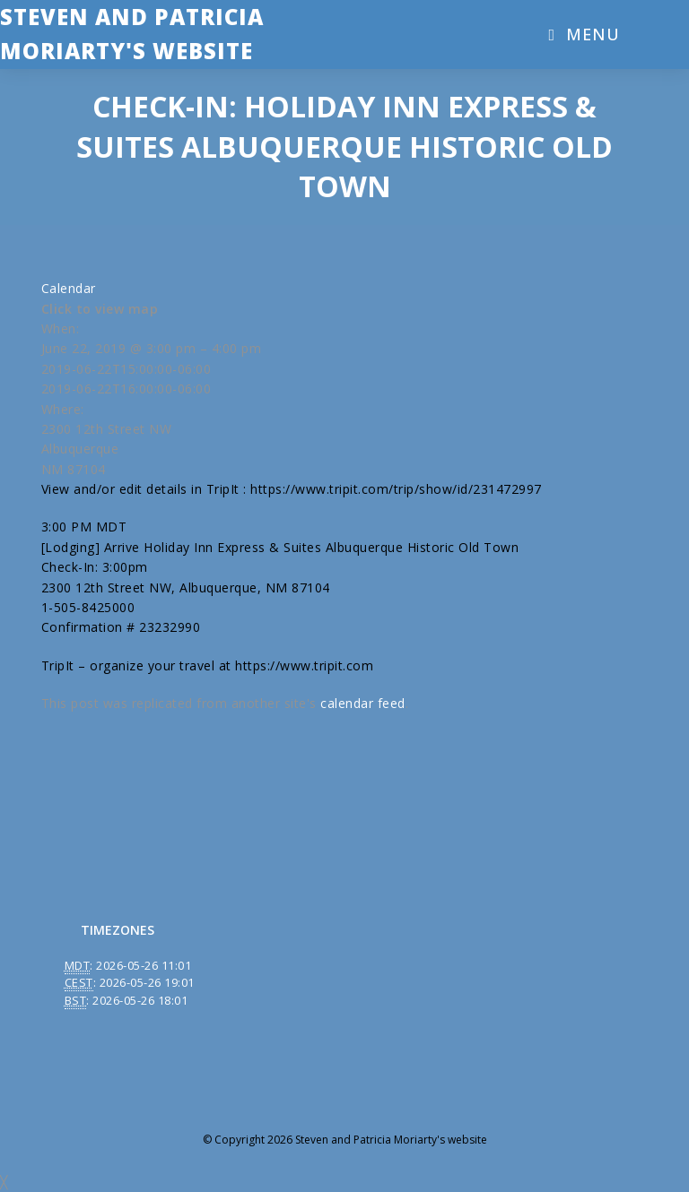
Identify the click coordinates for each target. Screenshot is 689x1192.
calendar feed (363, 703)
